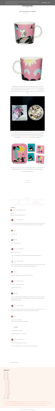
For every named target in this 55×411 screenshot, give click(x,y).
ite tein (50, 401)
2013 (6, 397)
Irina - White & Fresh (18, 261)
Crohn (5, 401)
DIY (6, 401)
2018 (6, 375)
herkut (36, 401)
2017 (6, 377)
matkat (36, 403)
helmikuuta (6, 393)
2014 (6, 395)
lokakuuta (6, 383)
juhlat (7, 403)
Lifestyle (9, 401)
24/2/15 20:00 (15, 328)
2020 (6, 373)
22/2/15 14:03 (15, 307)
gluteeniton (29, 401)
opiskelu (11, 405)
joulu (5, 403)
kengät (16, 403)
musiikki (42, 403)
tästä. (35, 167)
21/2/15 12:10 (15, 262)
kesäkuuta (6, 388)
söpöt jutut (31, 405)
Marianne (16, 293)
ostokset (14, 405)
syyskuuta (6, 384)
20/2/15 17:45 (15, 250)
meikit (38, 403)
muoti (40, 403)
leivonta (31, 403)
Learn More (44, 2)
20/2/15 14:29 (14, 211)
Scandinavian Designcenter (25, 137)
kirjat (18, 403)
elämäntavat (26, 401)
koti (25, 403)
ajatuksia (14, 401)
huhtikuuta (6, 390)
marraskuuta (7, 382)
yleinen (45, 405)
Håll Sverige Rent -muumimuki (33, 89)
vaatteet (37, 405)
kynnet (27, 403)
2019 (6, 374)
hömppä (44, 401)
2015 (6, 379)
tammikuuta (7, 394)
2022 (6, 372)
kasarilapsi (10, 403)
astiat (30, 13)
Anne (15, 316)
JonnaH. (15, 239)
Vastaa (12, 226)
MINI (15, 230)
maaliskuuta (7, 392)
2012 (6, 398)
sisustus (27, 405)
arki (17, 401)
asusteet (22, 401)
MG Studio (33, 409)
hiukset (38, 401)
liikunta (34, 403)
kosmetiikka (21, 403)
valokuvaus (41, 405)
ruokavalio (24, 405)
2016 (6, 378)
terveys (34, 405)
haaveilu (33, 401)
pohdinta (18, 405)
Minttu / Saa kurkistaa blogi (19, 210)
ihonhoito (47, 401)
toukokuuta (7, 389)
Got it (48, 2)
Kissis (15, 271)
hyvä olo (41, 401)
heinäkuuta (7, 387)
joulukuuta (6, 380)
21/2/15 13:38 (15, 282)
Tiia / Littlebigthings (18, 219)
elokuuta (6, 385)
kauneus (13, 403)
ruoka (21, 405)
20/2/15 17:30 (15, 241)
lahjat (29, 403)
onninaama (7, 405)
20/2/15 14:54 (15, 221)
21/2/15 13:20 (15, 273)
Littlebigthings (27, 6)
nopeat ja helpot (47, 403)
